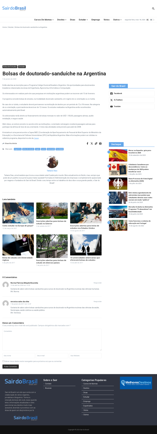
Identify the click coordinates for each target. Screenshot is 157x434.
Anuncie (47, 388)
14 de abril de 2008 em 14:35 (20, 285)
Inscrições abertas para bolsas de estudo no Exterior (51, 222)
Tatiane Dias (52, 171)
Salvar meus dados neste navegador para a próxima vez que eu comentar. (33, 361)
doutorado (50, 149)
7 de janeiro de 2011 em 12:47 (21, 304)
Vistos (107, 20)
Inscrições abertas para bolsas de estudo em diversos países (51, 261)
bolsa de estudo (28, 149)
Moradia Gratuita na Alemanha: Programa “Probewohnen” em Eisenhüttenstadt (141, 209)
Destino (61, 20)
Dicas (72, 20)
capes (38, 149)
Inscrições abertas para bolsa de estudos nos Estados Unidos (84, 227)
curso (44, 149)
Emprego (96, 20)
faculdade (59, 149)
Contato (47, 384)
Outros (117, 20)
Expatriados (87, 406)
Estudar (83, 20)
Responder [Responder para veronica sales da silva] (98, 301)
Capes (36, 138)
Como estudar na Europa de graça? (17, 226)
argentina (17, 149)
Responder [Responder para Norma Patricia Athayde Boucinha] (98, 283)
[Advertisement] (78, 47)
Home (4, 27)
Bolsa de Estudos (10, 67)
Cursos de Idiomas (44, 20)
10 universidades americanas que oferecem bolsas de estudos (85, 259)
